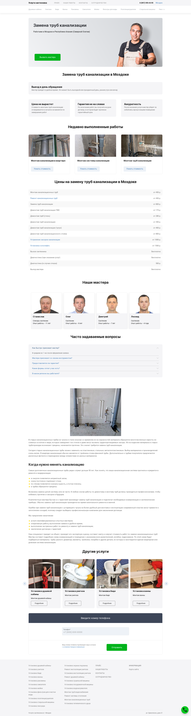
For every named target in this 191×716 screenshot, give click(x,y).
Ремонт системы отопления (75, 696)
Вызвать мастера (48, 57)
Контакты (83, 3)
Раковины (75, 9)
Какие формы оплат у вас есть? (46, 368)
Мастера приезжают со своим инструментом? (52, 358)
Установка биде (35, 673)
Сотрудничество (98, 3)
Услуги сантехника (38, 3)
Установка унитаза (36, 669)
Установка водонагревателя (75, 688)
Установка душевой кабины (40, 666)
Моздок (159, 3)
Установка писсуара (37, 706)
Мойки (96, 9)
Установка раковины (37, 681)
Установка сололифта (39, 246)
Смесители (86, 9)
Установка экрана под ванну (76, 666)
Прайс (57, 3)
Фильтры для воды (110, 9)
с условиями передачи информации (73, 647)
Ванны (65, 9)
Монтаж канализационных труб (77, 700)
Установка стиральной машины (41, 702)
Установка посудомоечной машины (78, 684)
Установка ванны (36, 677)
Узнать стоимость (42, 169)
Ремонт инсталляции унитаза (76, 669)
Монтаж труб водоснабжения (76, 692)
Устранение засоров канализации (45, 240)
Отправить (117, 647)
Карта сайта (134, 669)
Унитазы (48, 9)
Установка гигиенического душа (77, 703)
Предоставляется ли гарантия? (45, 363)
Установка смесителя (37, 684)
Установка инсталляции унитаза (77, 673)
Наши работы (69, 3)
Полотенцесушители (128, 9)
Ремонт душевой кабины (74, 677)
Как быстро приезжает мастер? (45, 348)
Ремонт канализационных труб (43, 198)
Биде (57, 9)
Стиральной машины (147, 9)
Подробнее (39, 603)
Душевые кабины (35, 9)
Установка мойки (36, 688)
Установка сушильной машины (77, 681)
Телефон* (67, 629)
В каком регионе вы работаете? (45, 373)
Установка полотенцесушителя (41, 698)
